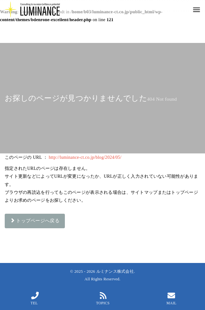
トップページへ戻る (35, 220)
